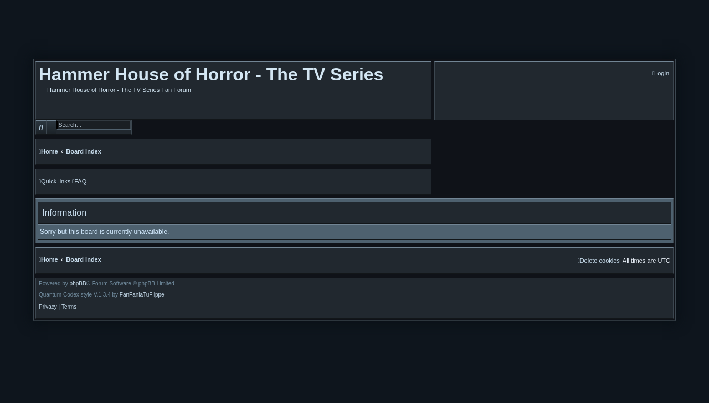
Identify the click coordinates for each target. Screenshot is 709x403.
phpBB (78, 284)
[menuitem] (660, 73)
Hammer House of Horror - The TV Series (211, 74)
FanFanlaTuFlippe (142, 295)
